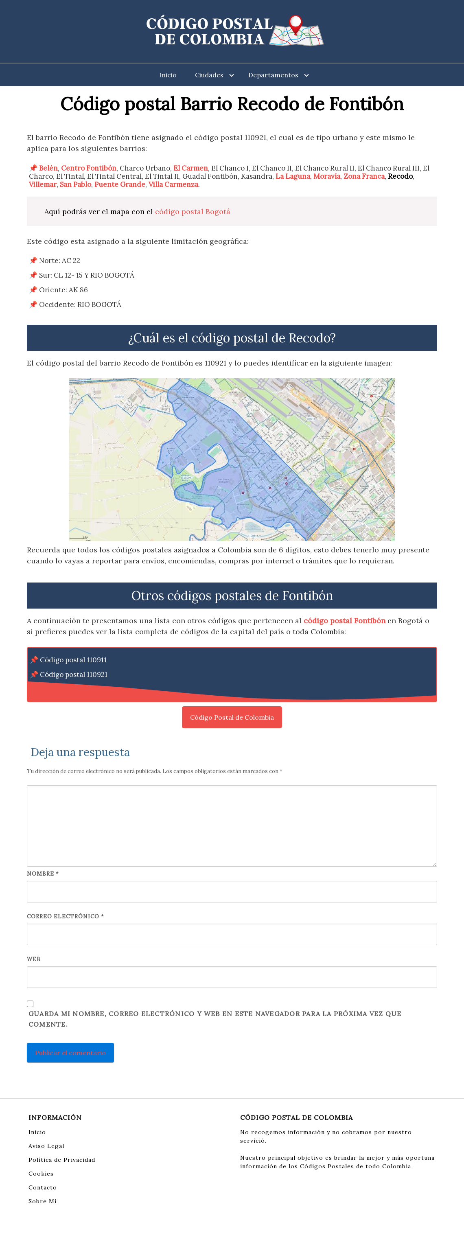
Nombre (43, 873)
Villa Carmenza (173, 184)
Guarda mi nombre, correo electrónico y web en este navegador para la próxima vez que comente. (214, 1019)
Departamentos (273, 75)
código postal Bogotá (192, 211)
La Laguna (293, 176)
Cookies (41, 1173)
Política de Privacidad (61, 1159)
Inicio (168, 75)
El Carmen (190, 168)
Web (34, 959)
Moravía (326, 176)
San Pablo (75, 184)
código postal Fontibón (344, 620)
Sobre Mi (42, 1201)
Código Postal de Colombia (232, 717)
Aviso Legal (46, 1146)
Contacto (42, 1187)
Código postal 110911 (73, 659)
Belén (48, 168)
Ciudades (209, 75)
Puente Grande (119, 184)
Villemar (43, 184)
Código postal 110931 (73, 689)
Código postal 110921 (73, 674)
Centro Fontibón (88, 168)
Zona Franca (364, 176)
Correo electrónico (65, 916)
